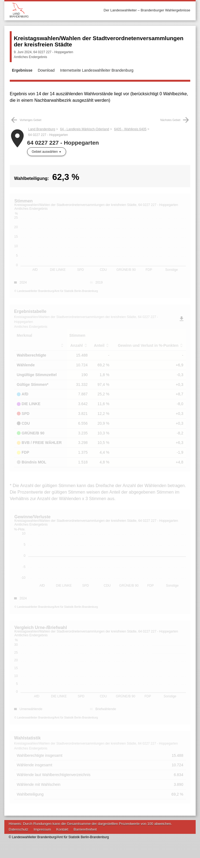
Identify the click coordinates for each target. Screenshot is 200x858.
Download (46, 70)
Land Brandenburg (41, 129)
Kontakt (62, 829)
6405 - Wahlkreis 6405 (130, 129)
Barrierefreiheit (85, 829)
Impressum (42, 829)
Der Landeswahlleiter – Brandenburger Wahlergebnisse (147, 10)
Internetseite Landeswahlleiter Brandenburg (97, 70)
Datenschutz (18, 829)
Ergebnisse (22, 70)
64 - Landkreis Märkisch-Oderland (84, 129)
